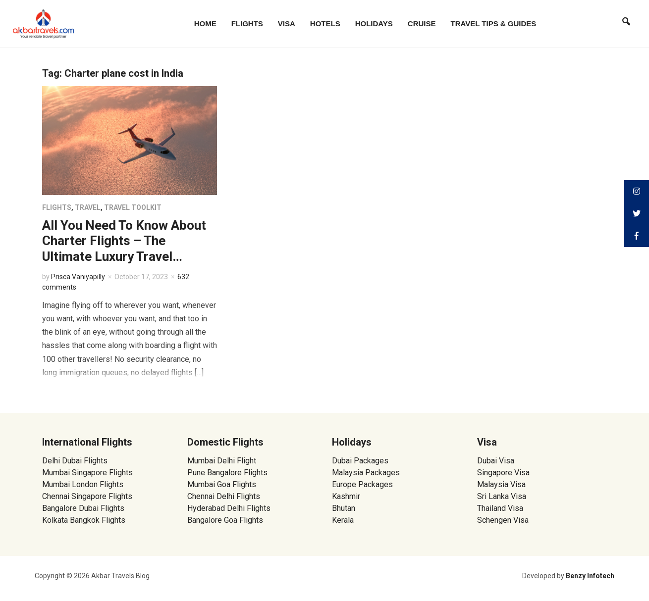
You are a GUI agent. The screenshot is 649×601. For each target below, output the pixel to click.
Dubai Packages (360, 460)
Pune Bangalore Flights (227, 472)
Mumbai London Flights (82, 484)
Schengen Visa (503, 520)
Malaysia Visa (501, 484)
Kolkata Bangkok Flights (83, 520)
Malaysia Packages (366, 472)
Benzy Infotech (590, 576)
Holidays (374, 23)
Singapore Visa (503, 472)
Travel (88, 207)
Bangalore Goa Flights (225, 520)
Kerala (343, 520)
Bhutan (343, 508)
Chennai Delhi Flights (223, 496)
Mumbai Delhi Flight (221, 460)
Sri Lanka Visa (502, 496)
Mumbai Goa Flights (221, 484)
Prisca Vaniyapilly (78, 277)
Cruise (422, 23)
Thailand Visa (500, 508)
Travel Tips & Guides (494, 23)
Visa (286, 23)
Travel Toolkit (133, 207)
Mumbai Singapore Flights (87, 472)
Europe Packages (362, 484)
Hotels (325, 23)
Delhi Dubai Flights (75, 460)
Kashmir (346, 496)
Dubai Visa (495, 460)
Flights (247, 23)
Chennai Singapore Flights (87, 496)
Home (205, 23)
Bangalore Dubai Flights (83, 508)
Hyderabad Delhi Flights (228, 508)
